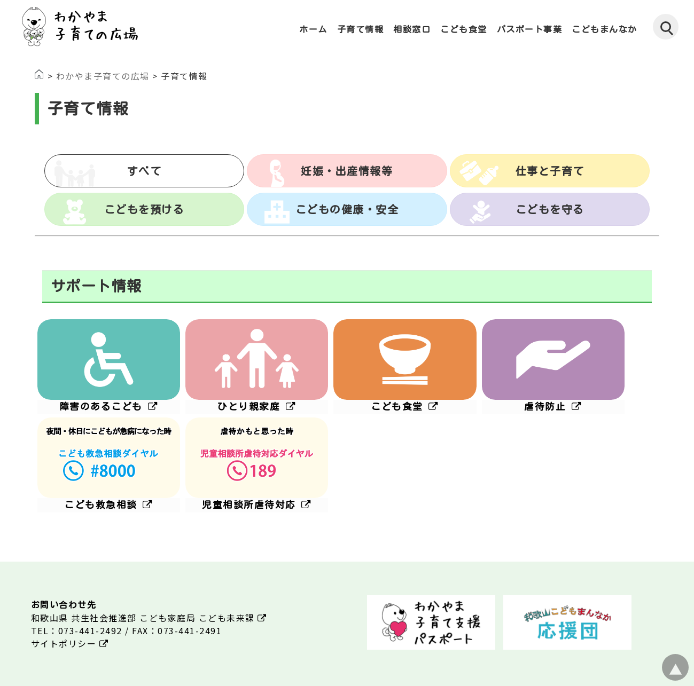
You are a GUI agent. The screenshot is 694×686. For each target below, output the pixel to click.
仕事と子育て (550, 170)
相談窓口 (412, 29)
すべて (144, 170)
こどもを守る (550, 209)
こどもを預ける (144, 209)
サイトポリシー (70, 643)
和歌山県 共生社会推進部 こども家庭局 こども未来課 (149, 617)
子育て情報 (360, 29)
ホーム (313, 29)
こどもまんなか (604, 29)
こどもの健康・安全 (347, 209)
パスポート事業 (530, 29)
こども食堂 (463, 29)
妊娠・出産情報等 (347, 170)
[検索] (666, 27)
